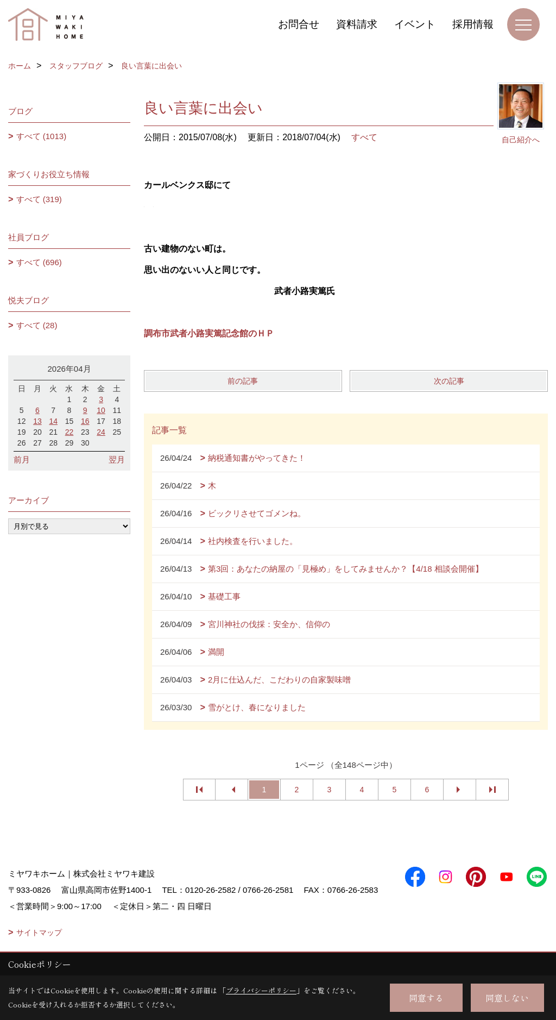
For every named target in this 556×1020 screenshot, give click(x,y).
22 (69, 432)
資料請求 (356, 24)
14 (53, 421)
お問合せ (298, 24)
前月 (22, 459)
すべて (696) (39, 262)
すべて (364, 137)
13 (37, 421)
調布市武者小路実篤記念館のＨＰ (209, 333)
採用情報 (473, 24)
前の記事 (243, 381)
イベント (414, 24)
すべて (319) (39, 199)
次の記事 (449, 381)
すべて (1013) (41, 136)
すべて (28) (37, 325)
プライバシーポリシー (261, 990)
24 (101, 432)
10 (101, 410)
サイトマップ (39, 932)
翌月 (117, 459)
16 (85, 421)
